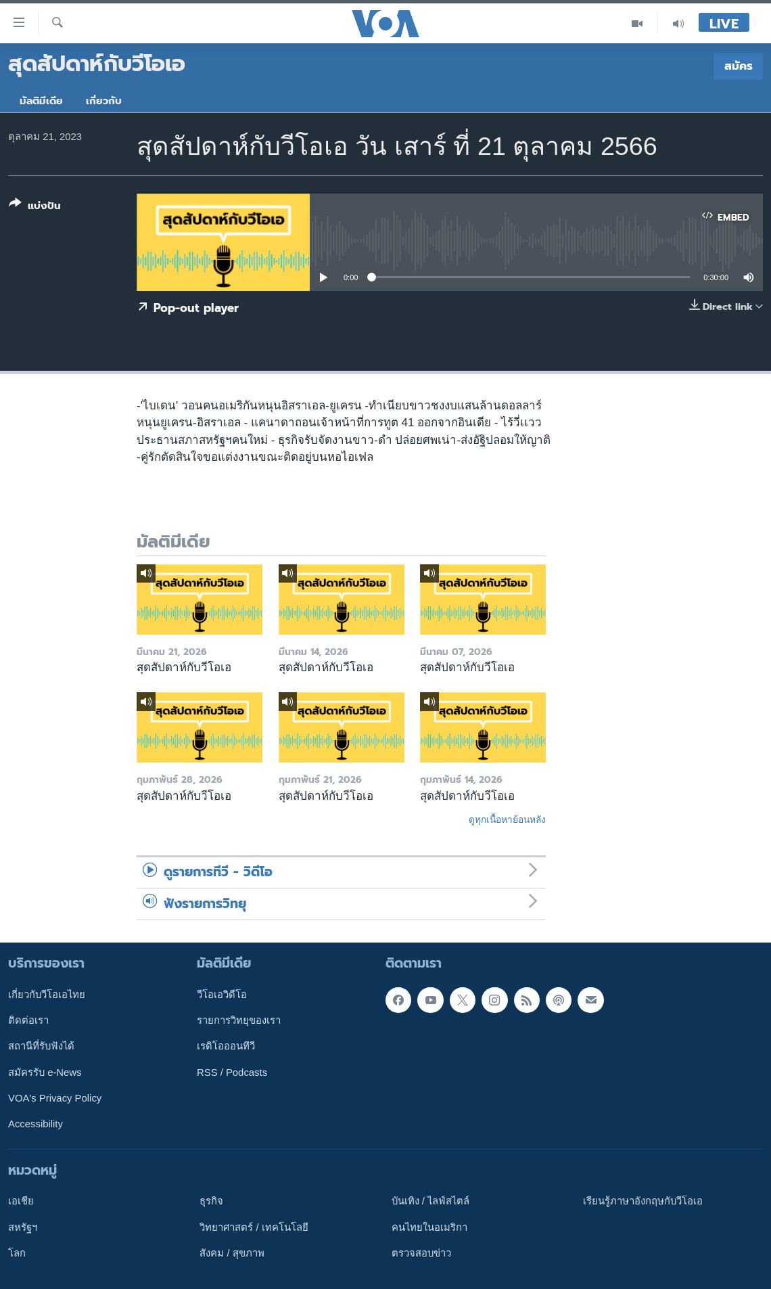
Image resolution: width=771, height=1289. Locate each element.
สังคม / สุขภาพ (232, 1253)
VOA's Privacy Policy (54, 1098)
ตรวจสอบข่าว (421, 1253)
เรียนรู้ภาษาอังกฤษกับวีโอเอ (643, 1201)
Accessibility (35, 1123)
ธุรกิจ (211, 1201)
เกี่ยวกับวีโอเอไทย (46, 994)
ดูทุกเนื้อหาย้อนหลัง (507, 819)
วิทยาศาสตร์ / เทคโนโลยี (254, 1227)
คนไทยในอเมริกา (429, 1227)
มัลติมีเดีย (41, 100)
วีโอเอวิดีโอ (222, 994)
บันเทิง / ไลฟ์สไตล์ (430, 1201)
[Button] (35, 207)
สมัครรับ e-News (45, 1072)
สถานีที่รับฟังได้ (41, 1046)
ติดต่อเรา (28, 1020)
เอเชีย (21, 1201)
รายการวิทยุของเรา (239, 1020)
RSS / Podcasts (232, 1072)
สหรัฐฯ (22, 1227)
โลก (17, 1253)
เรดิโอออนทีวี (226, 1046)
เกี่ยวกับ (104, 100)
